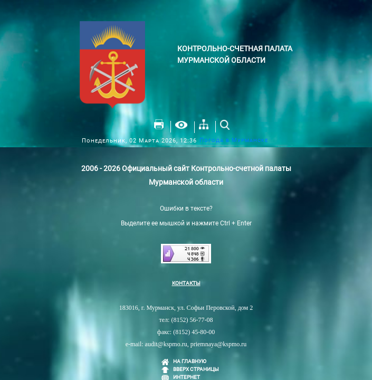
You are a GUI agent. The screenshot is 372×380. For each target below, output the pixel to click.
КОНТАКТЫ (186, 283)
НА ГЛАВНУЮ (189, 361)
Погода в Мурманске (233, 140)
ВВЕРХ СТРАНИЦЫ (196, 369)
